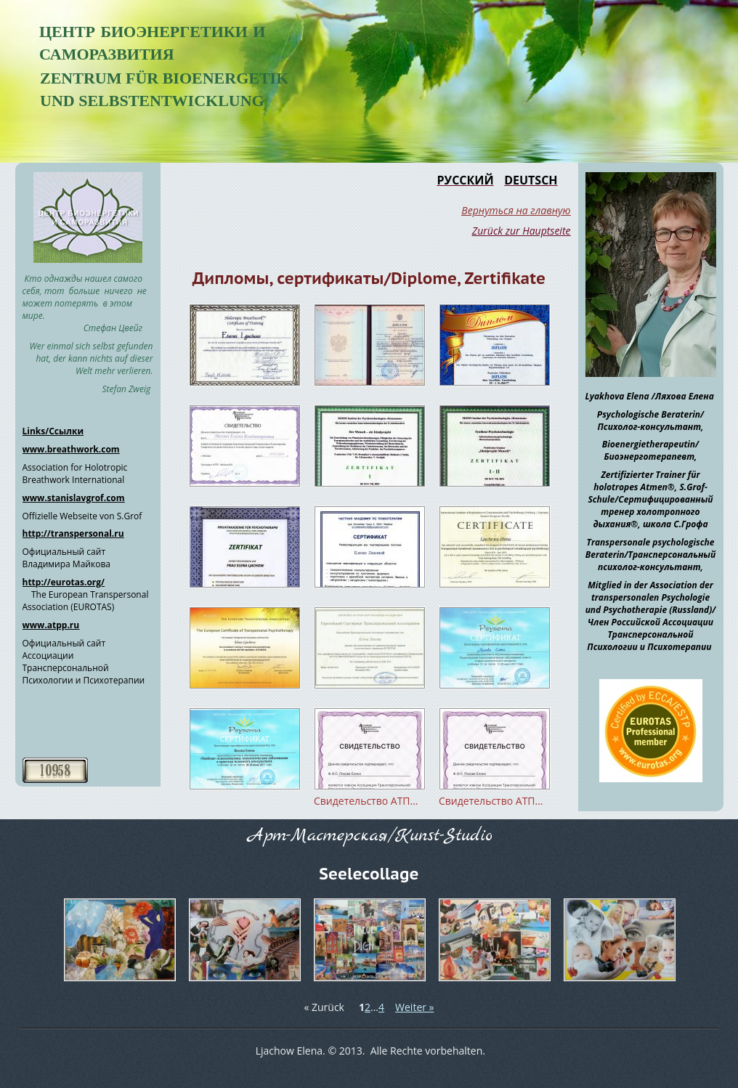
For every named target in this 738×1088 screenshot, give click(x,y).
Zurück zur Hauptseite (521, 231)
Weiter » (414, 1007)
